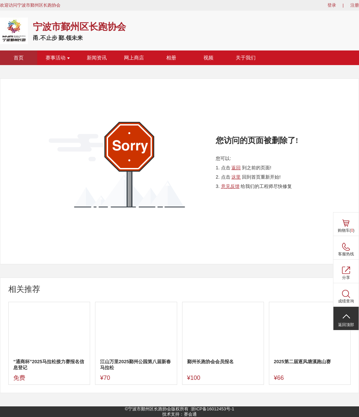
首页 (19, 57)
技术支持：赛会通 (179, 414)
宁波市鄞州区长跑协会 (79, 27)
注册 (354, 5)
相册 (171, 57)
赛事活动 (58, 57)
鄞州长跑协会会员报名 (210, 361)
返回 (236, 167)
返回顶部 (346, 324)
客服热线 (346, 254)
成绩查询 (346, 301)
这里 (236, 177)
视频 (208, 57)
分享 (346, 277)
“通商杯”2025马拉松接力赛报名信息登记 (48, 364)
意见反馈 (230, 186)
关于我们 (246, 57)
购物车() (346, 230)
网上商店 (134, 57)
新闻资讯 (97, 57)
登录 (331, 5)
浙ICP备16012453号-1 (212, 408)
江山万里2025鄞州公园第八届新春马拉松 (135, 364)
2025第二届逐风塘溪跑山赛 (302, 361)
